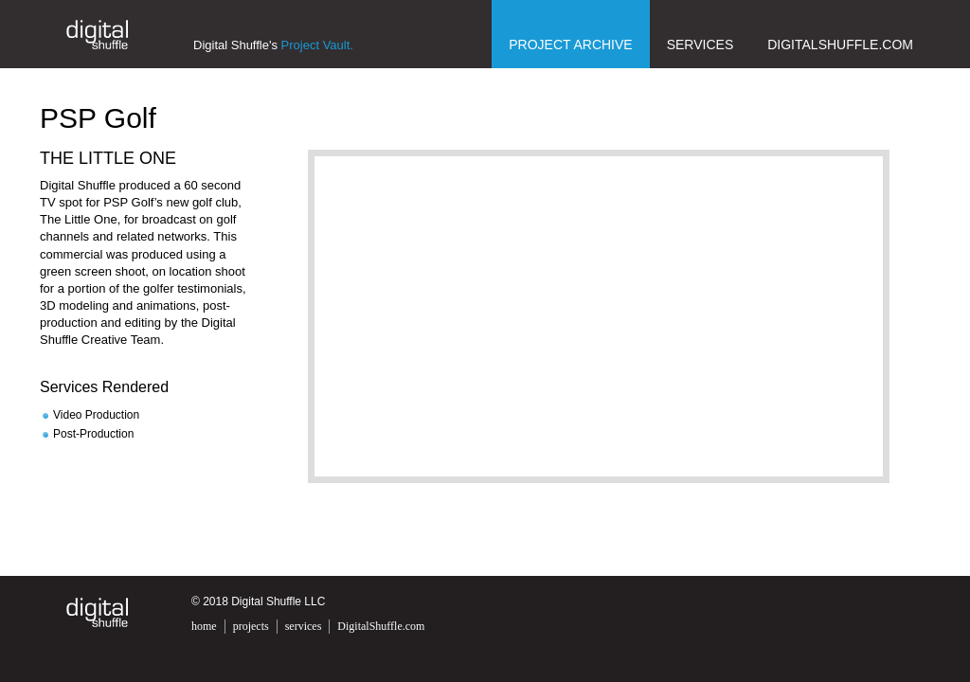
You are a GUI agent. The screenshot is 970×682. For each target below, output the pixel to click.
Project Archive (570, 44)
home (204, 626)
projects (251, 626)
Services (700, 44)
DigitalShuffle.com (840, 44)
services (303, 626)
